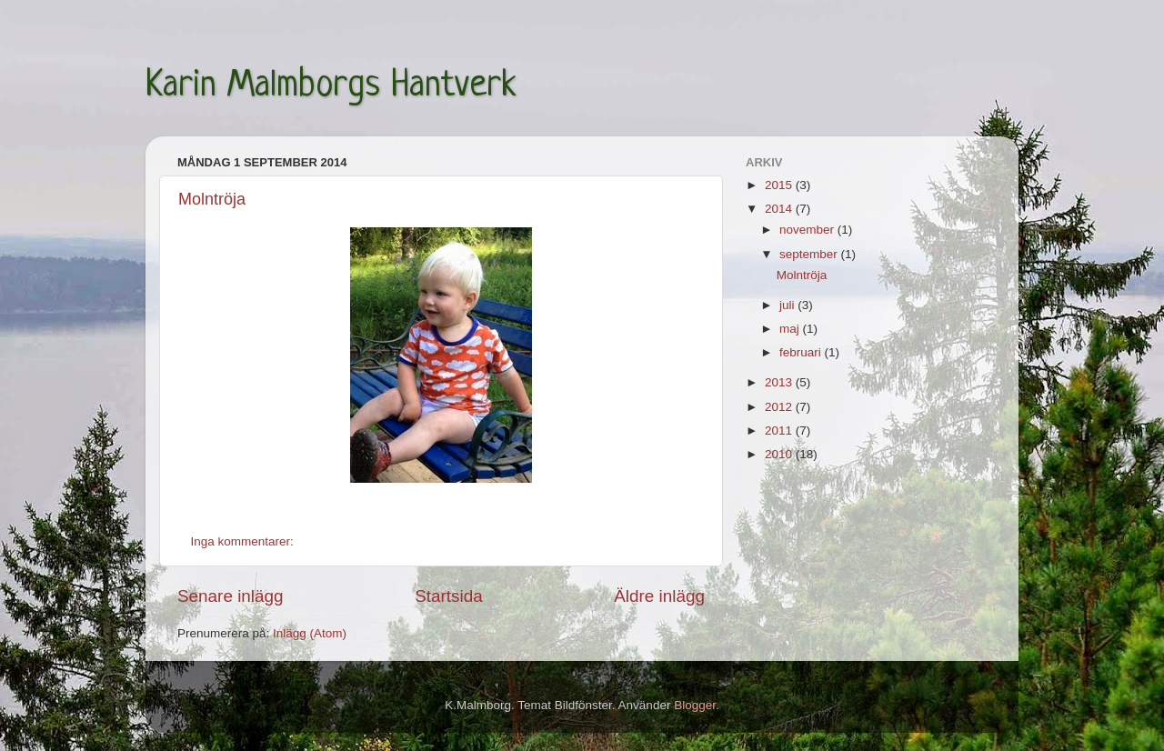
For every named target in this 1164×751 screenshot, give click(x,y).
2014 (780, 208)
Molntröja (212, 199)
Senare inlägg (230, 596)
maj (791, 328)
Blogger (695, 705)
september (810, 254)
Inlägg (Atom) (309, 633)
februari (802, 352)
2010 (780, 454)
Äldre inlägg (659, 596)
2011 (780, 430)
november (808, 229)
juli (788, 305)
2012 (780, 407)
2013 (780, 382)
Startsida (449, 596)
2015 (780, 185)
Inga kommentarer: (244, 541)
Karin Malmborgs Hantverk (331, 86)
